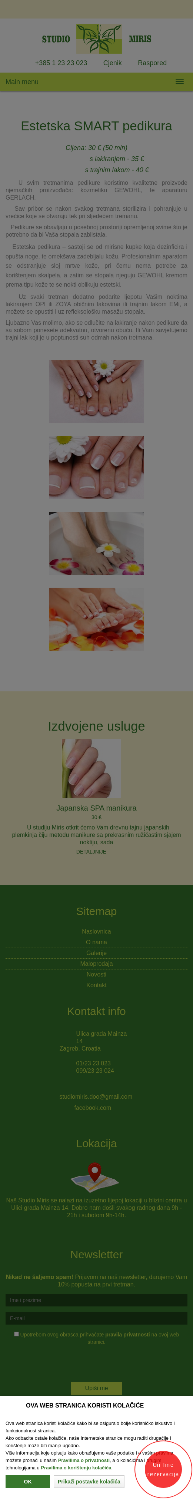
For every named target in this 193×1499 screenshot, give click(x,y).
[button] (89, 1481)
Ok (28, 1482)
